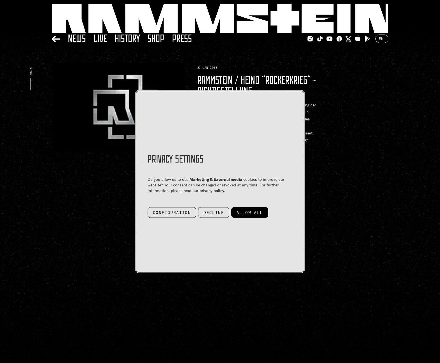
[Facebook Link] (339, 38)
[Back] (56, 38)
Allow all (250, 212)
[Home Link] (220, 18)
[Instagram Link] (310, 38)
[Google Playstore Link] (367, 38)
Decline (213, 212)
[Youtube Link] (329, 38)
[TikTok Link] (320, 38)
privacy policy (212, 190)
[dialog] (220, 181)
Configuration (172, 212)
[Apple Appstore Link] (357, 38)
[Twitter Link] (348, 39)
